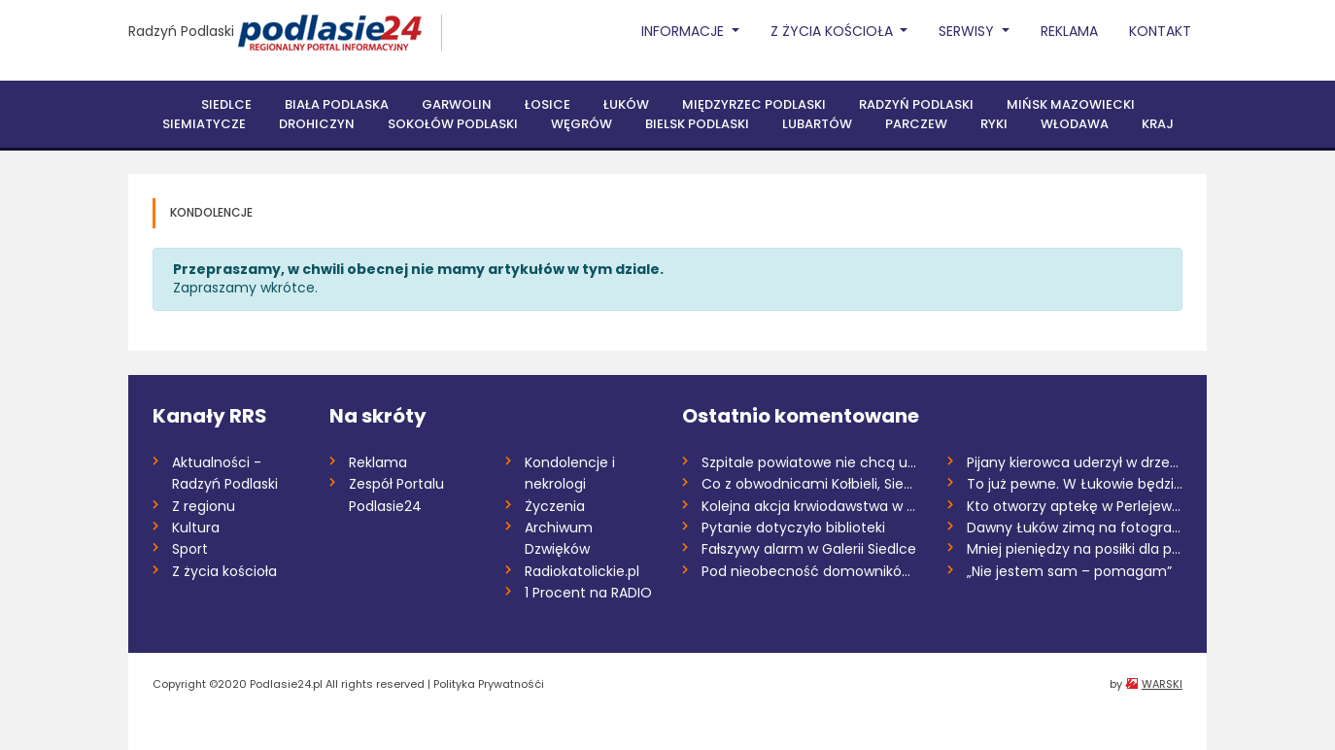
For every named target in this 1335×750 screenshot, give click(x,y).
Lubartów (817, 124)
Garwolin (457, 104)
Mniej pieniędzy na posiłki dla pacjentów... (1075, 549)
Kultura (196, 527)
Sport (190, 549)
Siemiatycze (204, 124)
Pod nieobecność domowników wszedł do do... (810, 571)
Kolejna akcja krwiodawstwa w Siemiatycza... (810, 506)
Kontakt (1160, 31)
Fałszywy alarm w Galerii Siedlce (809, 549)
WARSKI (1162, 684)
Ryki (994, 124)
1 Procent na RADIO (588, 592)
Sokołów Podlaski (453, 124)
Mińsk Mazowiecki (1071, 104)
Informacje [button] (684, 31)
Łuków (626, 104)
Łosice (547, 104)
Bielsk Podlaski (697, 124)
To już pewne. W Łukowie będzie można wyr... (1075, 484)
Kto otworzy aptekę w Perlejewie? (1075, 506)
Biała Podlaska (337, 104)
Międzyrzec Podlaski (754, 104)
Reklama (1069, 31)
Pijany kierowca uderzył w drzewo (1075, 462)
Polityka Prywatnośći (488, 684)
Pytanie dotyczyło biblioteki (793, 527)
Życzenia (555, 506)
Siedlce (226, 104)
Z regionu (203, 506)
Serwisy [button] (968, 31)
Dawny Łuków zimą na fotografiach (1075, 527)
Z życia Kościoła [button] (833, 31)
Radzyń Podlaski (181, 31)
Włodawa (1075, 124)
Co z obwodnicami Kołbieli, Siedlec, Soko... (810, 484)
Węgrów (581, 124)
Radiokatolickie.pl (582, 571)
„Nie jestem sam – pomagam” (1069, 571)
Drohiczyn (317, 124)
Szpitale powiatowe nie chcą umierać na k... (810, 462)
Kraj (1158, 124)
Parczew (916, 124)
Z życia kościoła (224, 571)
